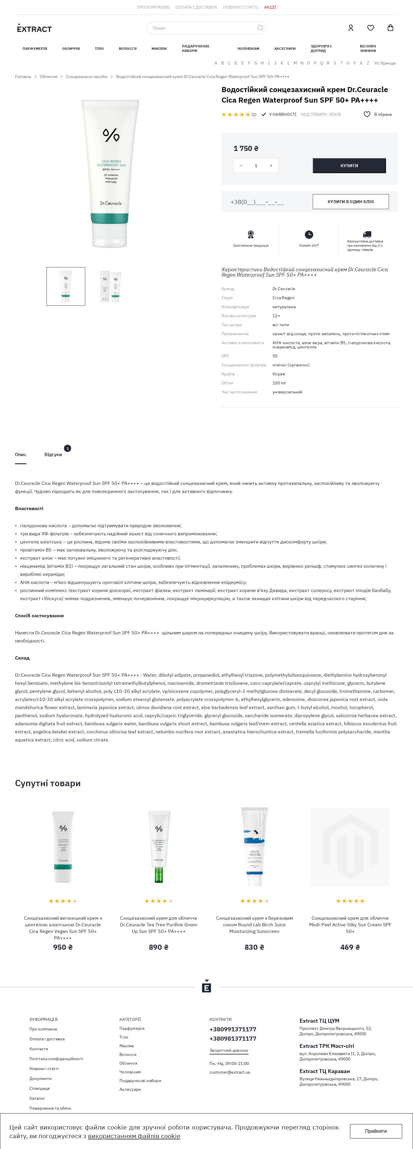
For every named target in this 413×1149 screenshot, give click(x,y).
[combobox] (206, 28)
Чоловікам (248, 48)
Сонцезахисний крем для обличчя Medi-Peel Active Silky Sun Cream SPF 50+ (350, 924)
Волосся (128, 48)
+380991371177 (233, 1029)
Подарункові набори (195, 48)
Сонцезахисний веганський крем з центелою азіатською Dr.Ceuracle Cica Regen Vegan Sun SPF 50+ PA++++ (63, 928)
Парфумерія (131, 1028)
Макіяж (159, 48)
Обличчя (71, 48)
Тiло (99, 48)
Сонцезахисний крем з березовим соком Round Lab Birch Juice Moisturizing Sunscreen (254, 924)
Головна (23, 76)
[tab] (20, 454)
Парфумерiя (35, 48)
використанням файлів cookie (134, 1135)
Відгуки (53, 454)
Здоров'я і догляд (321, 48)
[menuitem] (153, 7)
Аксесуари (285, 48)
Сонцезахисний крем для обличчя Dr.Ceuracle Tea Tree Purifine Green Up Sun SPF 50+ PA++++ (158, 924)
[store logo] (63, 28)
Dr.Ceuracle (284, 288)
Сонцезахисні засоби (86, 76)
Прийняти (376, 1131)
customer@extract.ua (230, 1072)
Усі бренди (385, 63)
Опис (20, 454)
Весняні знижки (368, 48)
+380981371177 (233, 1038)
